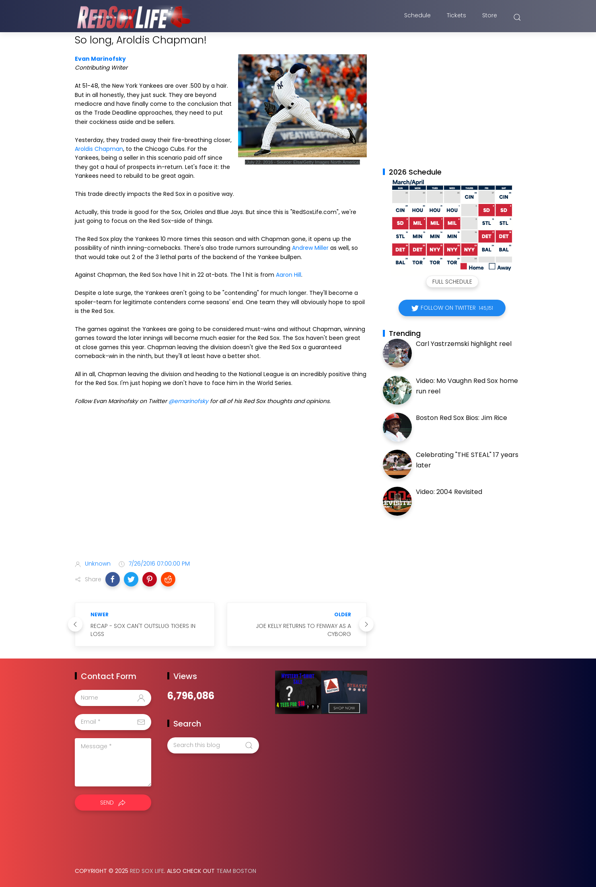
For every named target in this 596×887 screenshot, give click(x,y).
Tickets (456, 17)
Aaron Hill (288, 275)
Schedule (417, 17)
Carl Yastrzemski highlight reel (464, 343)
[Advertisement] (221, 490)
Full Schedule (452, 282)
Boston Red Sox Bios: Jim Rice (461, 417)
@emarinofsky (188, 401)
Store (489, 17)
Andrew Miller (310, 248)
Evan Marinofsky (100, 59)
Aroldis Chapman (99, 149)
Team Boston (236, 871)
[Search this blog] (213, 745)
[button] (112, 579)
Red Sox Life (147, 871)
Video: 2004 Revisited (449, 491)
